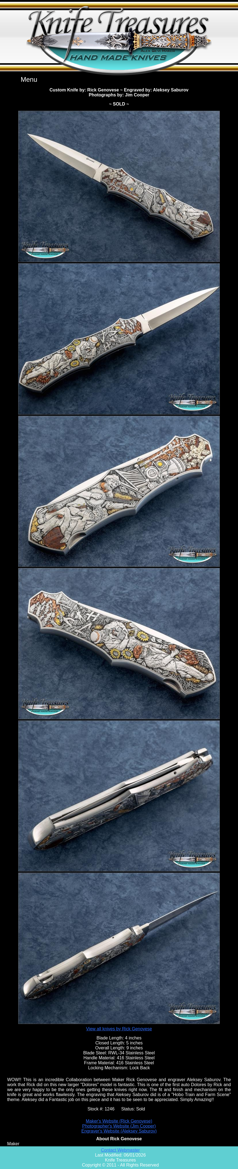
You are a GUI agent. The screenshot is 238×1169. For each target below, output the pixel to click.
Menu (29, 79)
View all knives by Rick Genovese (119, 1028)
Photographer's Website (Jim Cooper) (119, 1126)
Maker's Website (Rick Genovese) (119, 1121)
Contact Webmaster (120, 1150)
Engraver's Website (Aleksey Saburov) (119, 1131)
